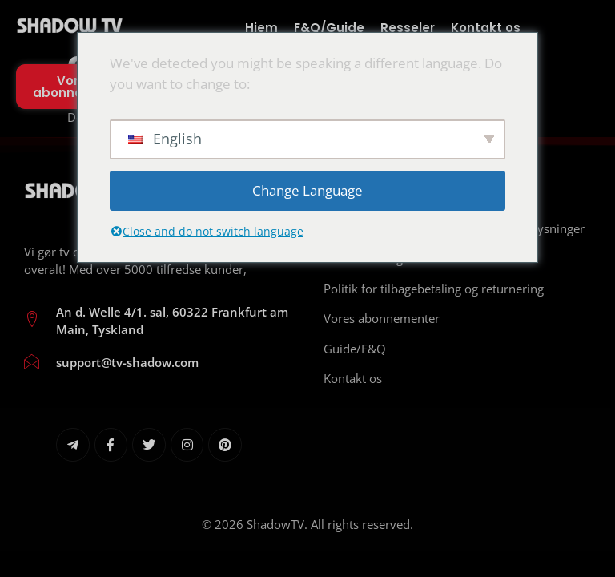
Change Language (307, 190)
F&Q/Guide (329, 27)
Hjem (261, 27)
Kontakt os (486, 27)
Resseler (407, 27)
